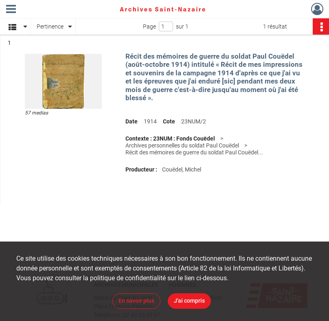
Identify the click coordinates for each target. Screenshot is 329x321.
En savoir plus (136, 300)
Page (149, 26)
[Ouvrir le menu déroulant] (11, 10)
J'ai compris (189, 300)
